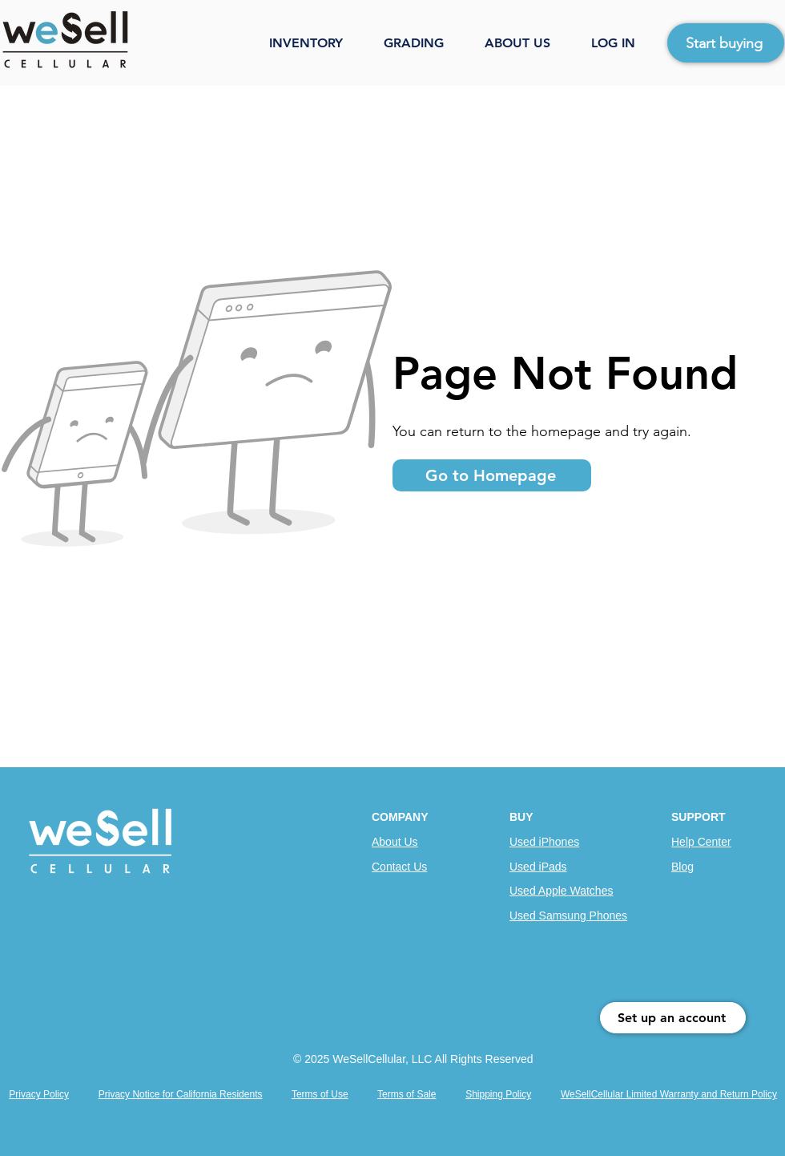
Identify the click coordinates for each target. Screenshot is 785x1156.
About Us (395, 841)
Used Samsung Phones (568, 915)
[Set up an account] (673, 1017)
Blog (682, 866)
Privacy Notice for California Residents (181, 1094)
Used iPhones (544, 841)
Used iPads (538, 866)
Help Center (701, 841)
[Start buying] (725, 43)
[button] (318, 43)
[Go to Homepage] (491, 475)
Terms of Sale (406, 1094)
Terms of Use (320, 1094)
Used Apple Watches (561, 890)
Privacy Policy (39, 1094)
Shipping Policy (498, 1094)
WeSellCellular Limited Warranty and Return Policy (669, 1094)
